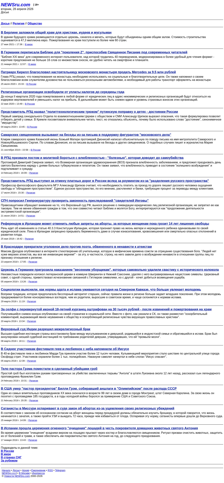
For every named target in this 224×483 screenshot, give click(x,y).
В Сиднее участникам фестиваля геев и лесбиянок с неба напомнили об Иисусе (65, 349)
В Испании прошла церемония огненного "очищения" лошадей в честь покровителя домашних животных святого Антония (99, 428)
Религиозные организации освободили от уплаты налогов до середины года (62, 92)
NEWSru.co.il (9, 473)
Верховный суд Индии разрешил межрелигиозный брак (45, 329)
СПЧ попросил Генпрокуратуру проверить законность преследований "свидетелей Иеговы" (75, 200)
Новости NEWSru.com (17, 476)
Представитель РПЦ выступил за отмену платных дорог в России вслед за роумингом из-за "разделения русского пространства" (105, 181)
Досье (16, 470)
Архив (25, 470)
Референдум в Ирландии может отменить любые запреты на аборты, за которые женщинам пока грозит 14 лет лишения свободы (105, 223)
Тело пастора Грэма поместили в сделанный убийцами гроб (49, 369)
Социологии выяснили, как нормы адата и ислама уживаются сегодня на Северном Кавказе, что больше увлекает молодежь (101, 289)
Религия (33, 173)
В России (31, 84)
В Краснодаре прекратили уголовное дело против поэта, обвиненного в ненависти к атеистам (76, 246)
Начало (6, 470)
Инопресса (38, 473)
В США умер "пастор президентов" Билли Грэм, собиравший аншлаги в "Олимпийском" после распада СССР (89, 388)
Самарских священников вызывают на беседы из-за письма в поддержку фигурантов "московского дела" (86, 135)
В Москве (24, 473)
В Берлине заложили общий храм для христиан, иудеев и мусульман (56, 32)
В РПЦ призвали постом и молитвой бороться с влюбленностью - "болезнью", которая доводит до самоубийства (92, 158)
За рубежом (9, 460)
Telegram (60, 470)
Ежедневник (38, 470)
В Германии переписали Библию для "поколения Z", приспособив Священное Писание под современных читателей (94, 52)
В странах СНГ (11, 457)
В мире (29, 44)
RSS (50, 470)
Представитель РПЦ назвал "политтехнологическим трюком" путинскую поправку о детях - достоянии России (89, 112)
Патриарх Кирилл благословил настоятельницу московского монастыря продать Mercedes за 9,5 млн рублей (88, 72)
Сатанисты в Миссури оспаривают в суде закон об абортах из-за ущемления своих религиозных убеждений (87, 408)
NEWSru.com (15, 4)
